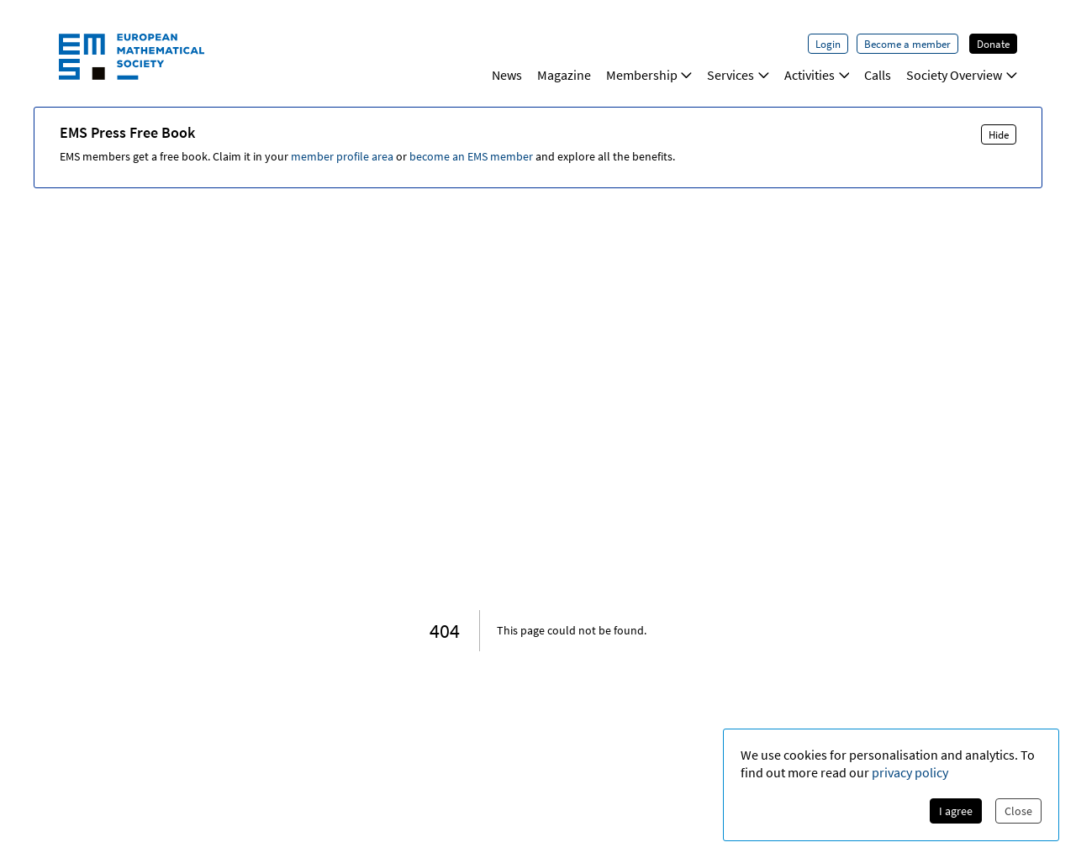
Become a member (907, 43)
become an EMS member (471, 156)
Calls (877, 74)
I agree (956, 811)
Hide (999, 134)
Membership (649, 74)
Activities (817, 74)
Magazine (564, 74)
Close (1018, 811)
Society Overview (961, 74)
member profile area (342, 156)
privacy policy (910, 772)
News (507, 74)
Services (738, 74)
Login (828, 43)
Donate (993, 43)
